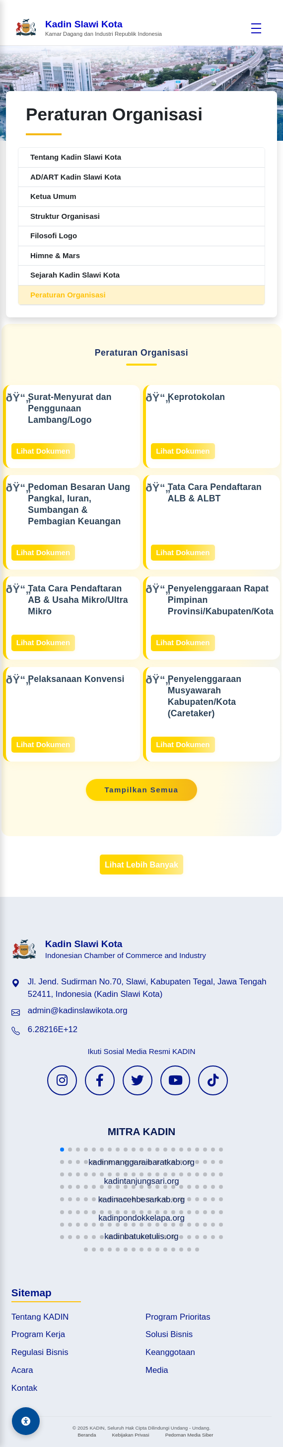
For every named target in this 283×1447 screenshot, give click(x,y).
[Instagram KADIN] (62, 1080)
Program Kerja (38, 1334)
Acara (22, 1370)
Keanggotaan (170, 1352)
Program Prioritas (178, 1317)
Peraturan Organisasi (68, 294)
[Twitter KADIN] (137, 1080)
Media (156, 1370)
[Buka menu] (256, 28)
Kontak (24, 1388)
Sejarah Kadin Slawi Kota (75, 275)
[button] (62, 1150)
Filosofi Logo (53, 235)
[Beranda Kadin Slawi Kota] (88, 28)
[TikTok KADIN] (213, 1080)
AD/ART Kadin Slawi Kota (75, 177)
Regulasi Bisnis (40, 1352)
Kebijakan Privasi (130, 1435)
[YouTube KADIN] (175, 1080)
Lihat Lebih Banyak (141, 864)
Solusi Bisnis (169, 1334)
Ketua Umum (53, 196)
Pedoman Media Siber (189, 1435)
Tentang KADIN (40, 1317)
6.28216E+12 (52, 1029)
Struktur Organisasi (65, 216)
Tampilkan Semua (142, 789)
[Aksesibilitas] (26, 1421)
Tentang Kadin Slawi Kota (75, 157)
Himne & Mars (55, 255)
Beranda (86, 1435)
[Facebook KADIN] (100, 1080)
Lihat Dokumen (43, 451)
